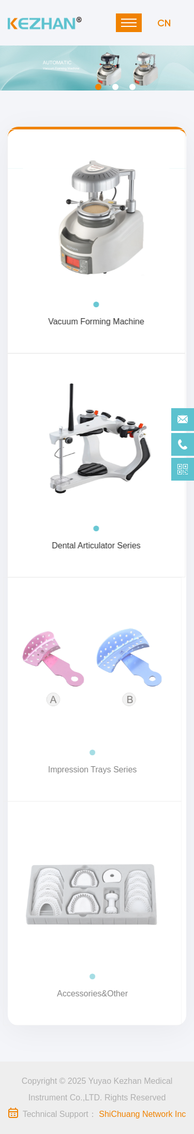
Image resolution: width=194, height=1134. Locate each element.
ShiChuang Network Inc (142, 1114)
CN (164, 22)
